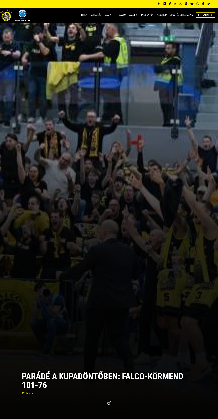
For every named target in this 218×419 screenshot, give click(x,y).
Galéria (133, 15)
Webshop (162, 15)
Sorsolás (96, 15)
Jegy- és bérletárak (181, 15)
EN (208, 3)
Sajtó (122, 15)
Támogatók (147, 15)
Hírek (84, 15)
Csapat (109, 15)
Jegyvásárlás (205, 15)
